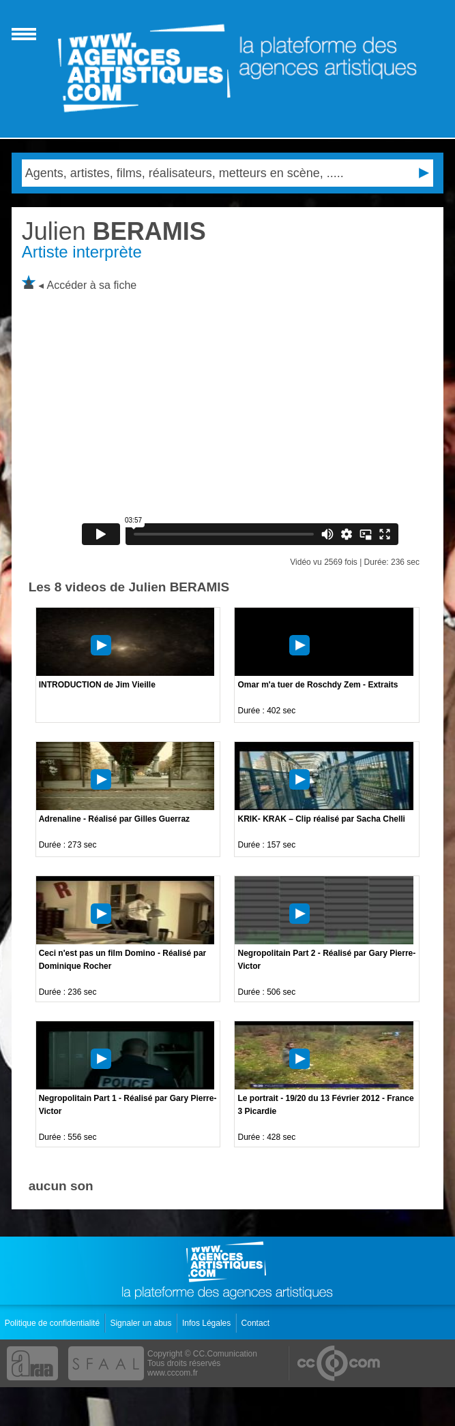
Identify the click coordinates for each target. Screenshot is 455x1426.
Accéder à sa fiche (92, 285)
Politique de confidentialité (53, 1323)
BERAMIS (114, 231)
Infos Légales (207, 1323)
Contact (256, 1323)
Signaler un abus (141, 1323)
